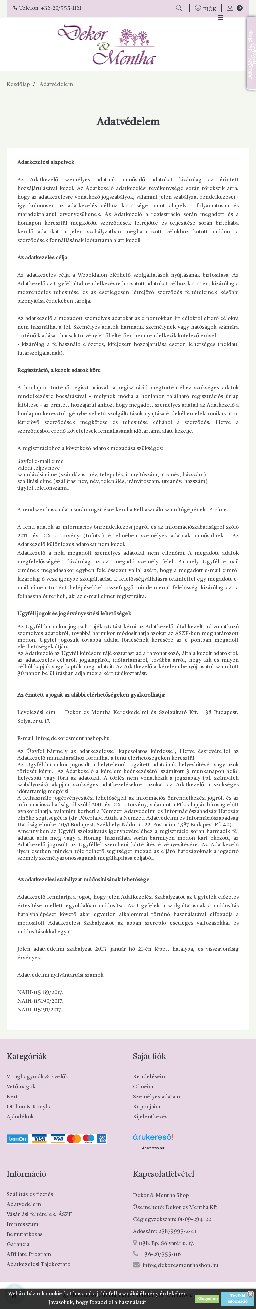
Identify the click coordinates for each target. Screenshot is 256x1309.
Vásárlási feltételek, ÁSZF (39, 1214)
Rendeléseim (150, 1077)
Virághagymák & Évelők (37, 1077)
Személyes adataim (157, 1097)
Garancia (18, 1244)
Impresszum (23, 1224)
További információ (238, 1299)
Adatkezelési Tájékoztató (38, 1264)
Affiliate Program (29, 1254)
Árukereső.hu (153, 1148)
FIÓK (209, 9)
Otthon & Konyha (29, 1107)
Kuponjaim (146, 1107)
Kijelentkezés (150, 1117)
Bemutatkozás (24, 1234)
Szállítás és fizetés (30, 1194)
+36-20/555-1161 (61, 8)
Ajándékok (20, 1117)
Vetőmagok (21, 1087)
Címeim (143, 1087)
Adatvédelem (24, 1204)
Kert (12, 1097)
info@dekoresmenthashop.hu (180, 1265)
